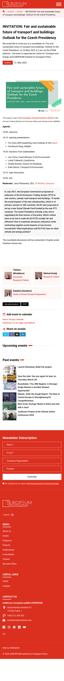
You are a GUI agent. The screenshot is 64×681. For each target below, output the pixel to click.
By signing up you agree (32, 483)
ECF (25, 304)
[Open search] (8, 514)
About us (7, 531)
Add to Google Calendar (13, 319)
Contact (6, 559)
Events (8, 62)
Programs (7, 540)
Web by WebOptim (11, 648)
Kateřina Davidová (22, 291)
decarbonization (12, 304)
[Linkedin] (23, 334)
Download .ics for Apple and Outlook (19, 323)
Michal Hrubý (50, 273)
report (54, 143)
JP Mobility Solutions (44, 183)
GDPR (5, 581)
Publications (8, 550)
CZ (4, 634)
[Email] (17, 334)
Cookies (6, 586)
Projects (6, 545)
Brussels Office (9, 564)
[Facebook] (11, 334)
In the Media (8, 554)
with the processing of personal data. (42, 483)
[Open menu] (58, 4)
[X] (5, 334)
